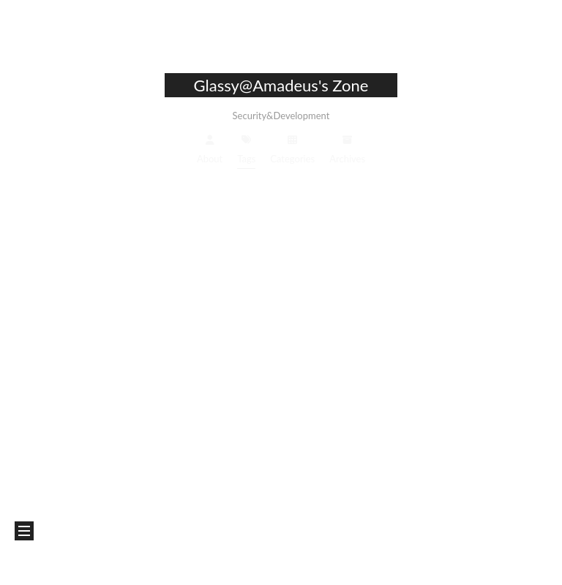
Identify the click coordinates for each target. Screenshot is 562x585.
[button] (24, 530)
